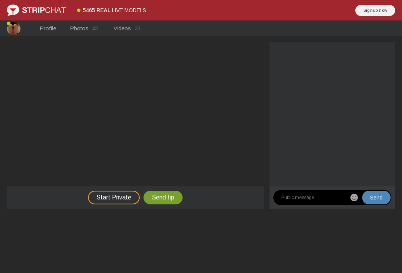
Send (376, 198)
